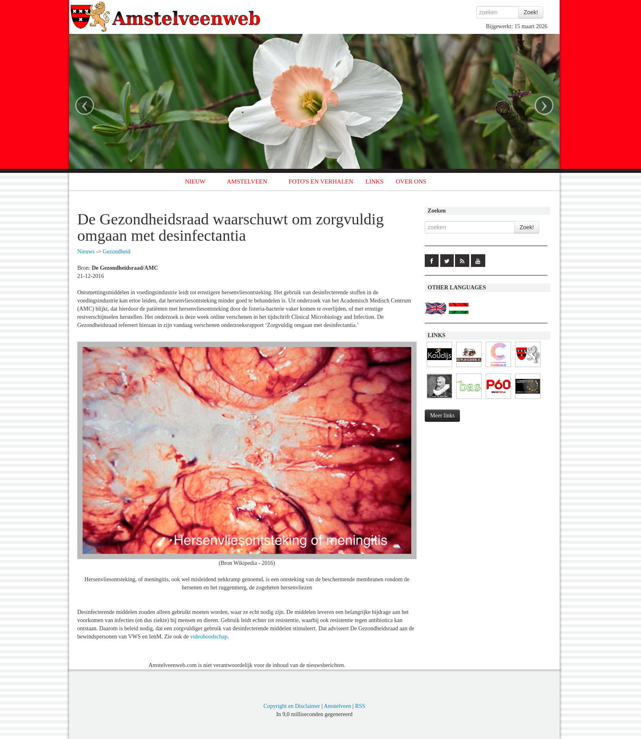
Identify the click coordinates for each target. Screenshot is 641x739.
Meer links (442, 415)
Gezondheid (116, 252)
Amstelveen (337, 706)
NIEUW (195, 181)
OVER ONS (411, 181)
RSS (360, 706)
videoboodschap (208, 637)
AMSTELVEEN (247, 181)
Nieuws (86, 252)
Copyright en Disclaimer (291, 706)
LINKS (374, 181)
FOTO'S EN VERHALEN (321, 181)
